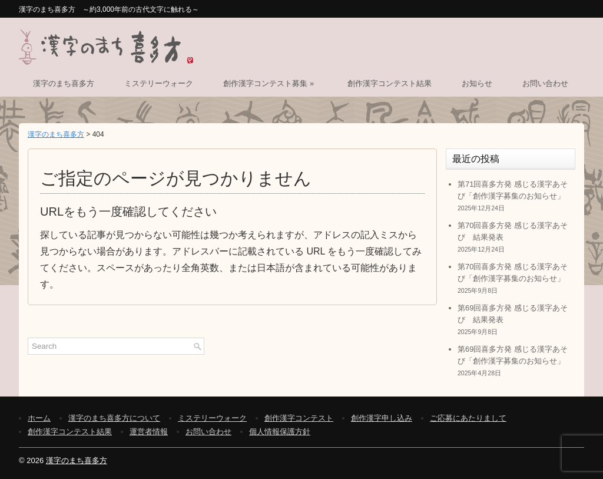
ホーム (39, 418)
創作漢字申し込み (381, 418)
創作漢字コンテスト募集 (270, 83)
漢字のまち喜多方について (114, 418)
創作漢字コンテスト (298, 418)
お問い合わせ (545, 83)
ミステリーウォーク (158, 83)
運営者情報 (149, 431)
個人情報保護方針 (279, 431)
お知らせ (477, 83)
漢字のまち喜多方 (63, 83)
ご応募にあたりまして (468, 418)
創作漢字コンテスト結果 (389, 83)
